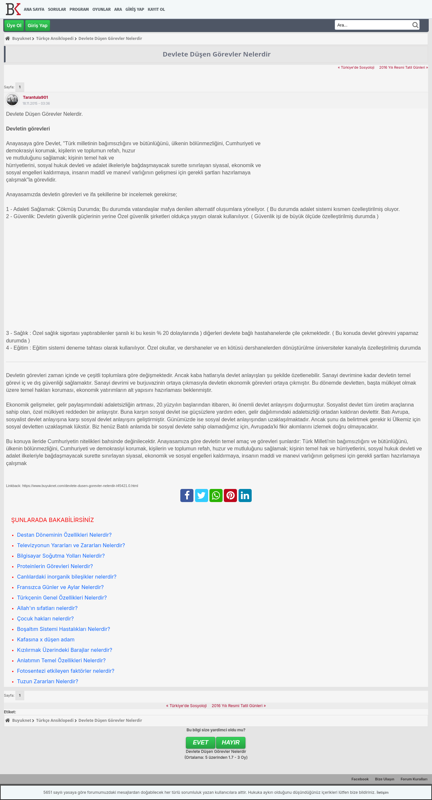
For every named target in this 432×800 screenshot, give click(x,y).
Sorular (57, 9)
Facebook (360, 779)
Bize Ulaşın (384, 779)
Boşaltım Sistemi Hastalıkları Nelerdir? (63, 629)
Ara (118, 9)
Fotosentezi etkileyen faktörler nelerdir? (65, 671)
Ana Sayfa (34, 9)
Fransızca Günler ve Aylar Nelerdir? (60, 587)
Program (79, 9)
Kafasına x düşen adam (46, 639)
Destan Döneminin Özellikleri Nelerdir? (64, 534)
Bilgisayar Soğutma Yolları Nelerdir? (61, 555)
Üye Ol (14, 25)
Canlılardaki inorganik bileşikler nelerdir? (67, 576)
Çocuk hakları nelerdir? (45, 618)
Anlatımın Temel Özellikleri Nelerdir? (61, 660)
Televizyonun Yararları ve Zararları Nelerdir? (71, 545)
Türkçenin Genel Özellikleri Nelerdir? (62, 597)
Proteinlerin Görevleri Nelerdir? (55, 566)
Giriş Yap (135, 9)
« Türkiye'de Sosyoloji (356, 67)
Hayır (231, 742)
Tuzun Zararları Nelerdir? (47, 681)
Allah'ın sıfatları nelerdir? (47, 608)
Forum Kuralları (414, 779)
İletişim (382, 792)
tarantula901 (35, 97)
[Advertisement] (202, 271)
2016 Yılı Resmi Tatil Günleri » (403, 67)
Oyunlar (102, 9)
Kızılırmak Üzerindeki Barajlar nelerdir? (64, 650)
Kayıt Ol (156, 9)
